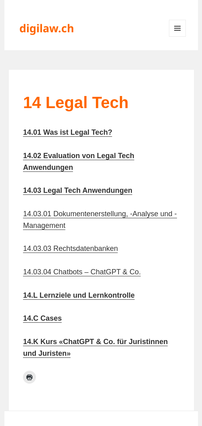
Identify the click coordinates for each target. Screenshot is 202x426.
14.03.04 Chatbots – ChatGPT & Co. (82, 272)
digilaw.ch (46, 28)
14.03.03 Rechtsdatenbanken (70, 248)
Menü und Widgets (177, 36)
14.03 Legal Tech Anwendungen (77, 190)
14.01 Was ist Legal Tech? (67, 132)
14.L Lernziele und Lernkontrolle (79, 295)
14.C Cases (42, 318)
